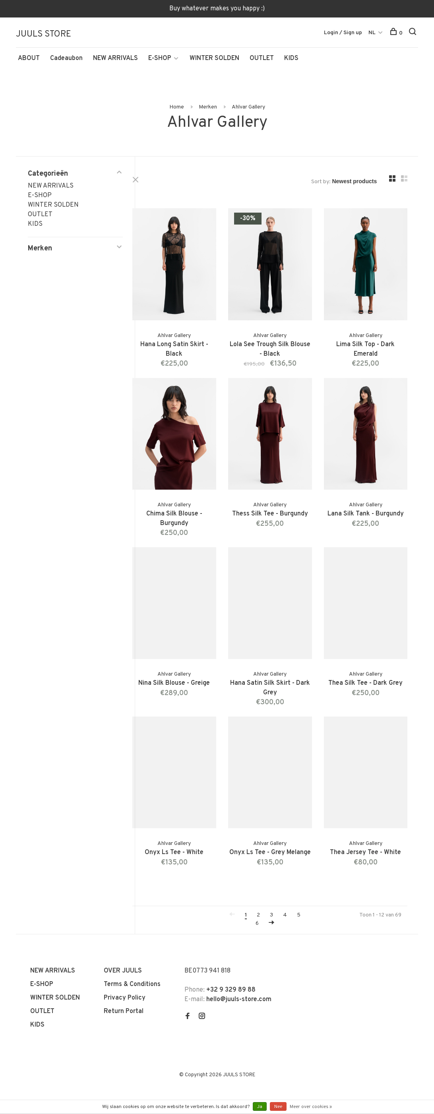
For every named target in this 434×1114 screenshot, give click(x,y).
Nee (278, 1107)
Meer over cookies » (311, 1107)
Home (176, 111)
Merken (208, 111)
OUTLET (262, 62)
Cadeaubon (66, 62)
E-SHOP (159, 62)
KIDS (291, 62)
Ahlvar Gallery (248, 111)
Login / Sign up (343, 33)
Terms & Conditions (132, 961)
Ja (259, 1107)
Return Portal (123, 988)
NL (372, 33)
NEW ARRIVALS (115, 62)
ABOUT (29, 62)
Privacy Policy (124, 974)
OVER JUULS (123, 947)
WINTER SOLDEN (214, 62)
